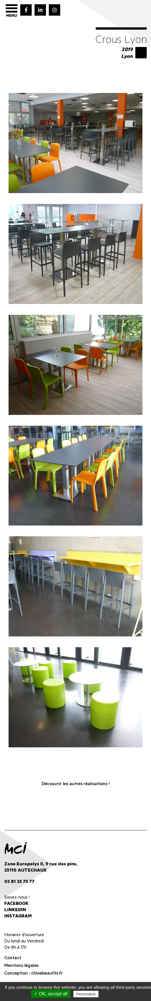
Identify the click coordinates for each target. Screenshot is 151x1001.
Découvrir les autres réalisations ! (76, 784)
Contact (12, 958)
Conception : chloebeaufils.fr (33, 973)
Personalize (86, 994)
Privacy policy (113, 994)
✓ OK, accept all (50, 993)
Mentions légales (21, 966)
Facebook (16, 904)
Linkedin (15, 910)
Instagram (18, 916)
